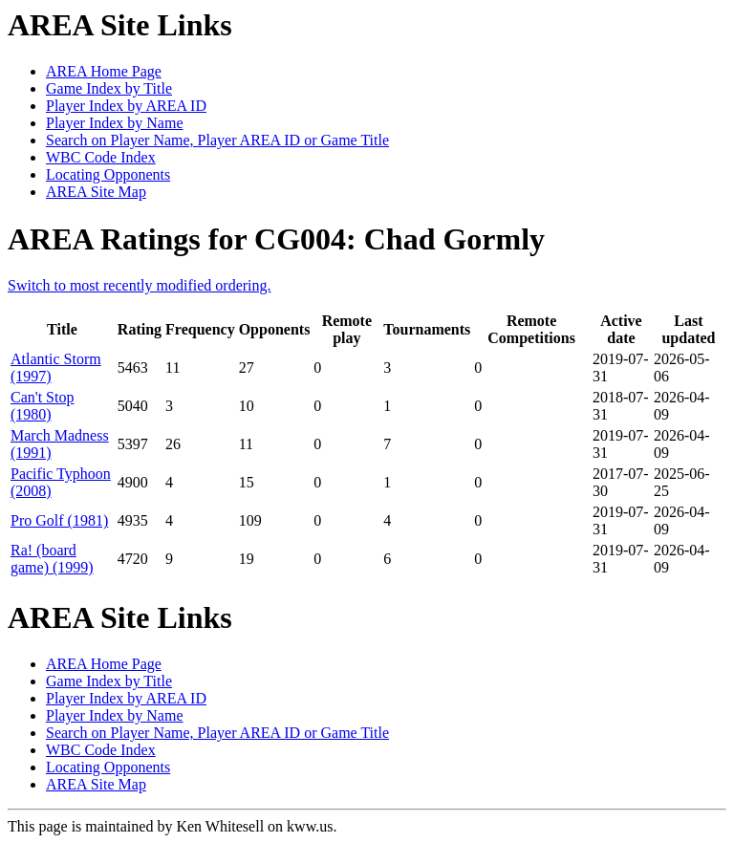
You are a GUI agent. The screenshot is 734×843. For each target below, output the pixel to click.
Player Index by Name (115, 123)
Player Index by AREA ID (126, 105)
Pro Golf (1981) (59, 520)
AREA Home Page (104, 71)
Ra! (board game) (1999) (52, 558)
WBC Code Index (101, 157)
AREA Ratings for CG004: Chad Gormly (276, 239)
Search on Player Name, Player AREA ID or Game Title (217, 140)
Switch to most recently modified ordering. (139, 285)
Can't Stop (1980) (42, 405)
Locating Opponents (108, 174)
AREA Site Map (96, 192)
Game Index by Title (109, 88)
